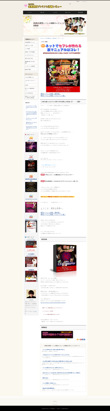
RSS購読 (77, 1)
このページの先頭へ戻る (81, 397)
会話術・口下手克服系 (30, 51)
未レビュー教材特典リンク (30, 89)
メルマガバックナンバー (30, 81)
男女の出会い (55, 38)
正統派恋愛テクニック (30, 42)
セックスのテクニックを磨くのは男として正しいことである (31, 107)
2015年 (26, 85)
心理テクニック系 (29, 45)
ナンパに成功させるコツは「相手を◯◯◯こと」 (53, 367)
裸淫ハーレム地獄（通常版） (51, 94)
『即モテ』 (55, 401)
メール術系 (27, 48)
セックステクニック (29, 55)
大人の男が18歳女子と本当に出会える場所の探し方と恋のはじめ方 (57, 361)
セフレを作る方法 (29, 93)
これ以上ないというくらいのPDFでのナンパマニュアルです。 (56, 354)
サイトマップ (84, 1)
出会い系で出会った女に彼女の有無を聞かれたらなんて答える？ (31, 128)
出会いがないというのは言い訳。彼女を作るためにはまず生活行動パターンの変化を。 (62, 372)
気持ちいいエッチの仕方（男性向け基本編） (30, 97)
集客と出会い (45, 377)
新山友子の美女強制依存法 (48, 388)
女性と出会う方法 (29, 58)
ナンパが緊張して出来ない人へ (49, 383)
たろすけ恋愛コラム (48, 38)
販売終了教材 (28, 69)
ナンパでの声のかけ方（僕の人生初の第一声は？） (54, 349)
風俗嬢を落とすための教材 (30, 62)
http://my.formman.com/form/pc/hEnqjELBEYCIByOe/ (53, 302)
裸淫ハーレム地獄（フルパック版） (53, 96)
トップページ (42, 38)
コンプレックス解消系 (30, 66)
